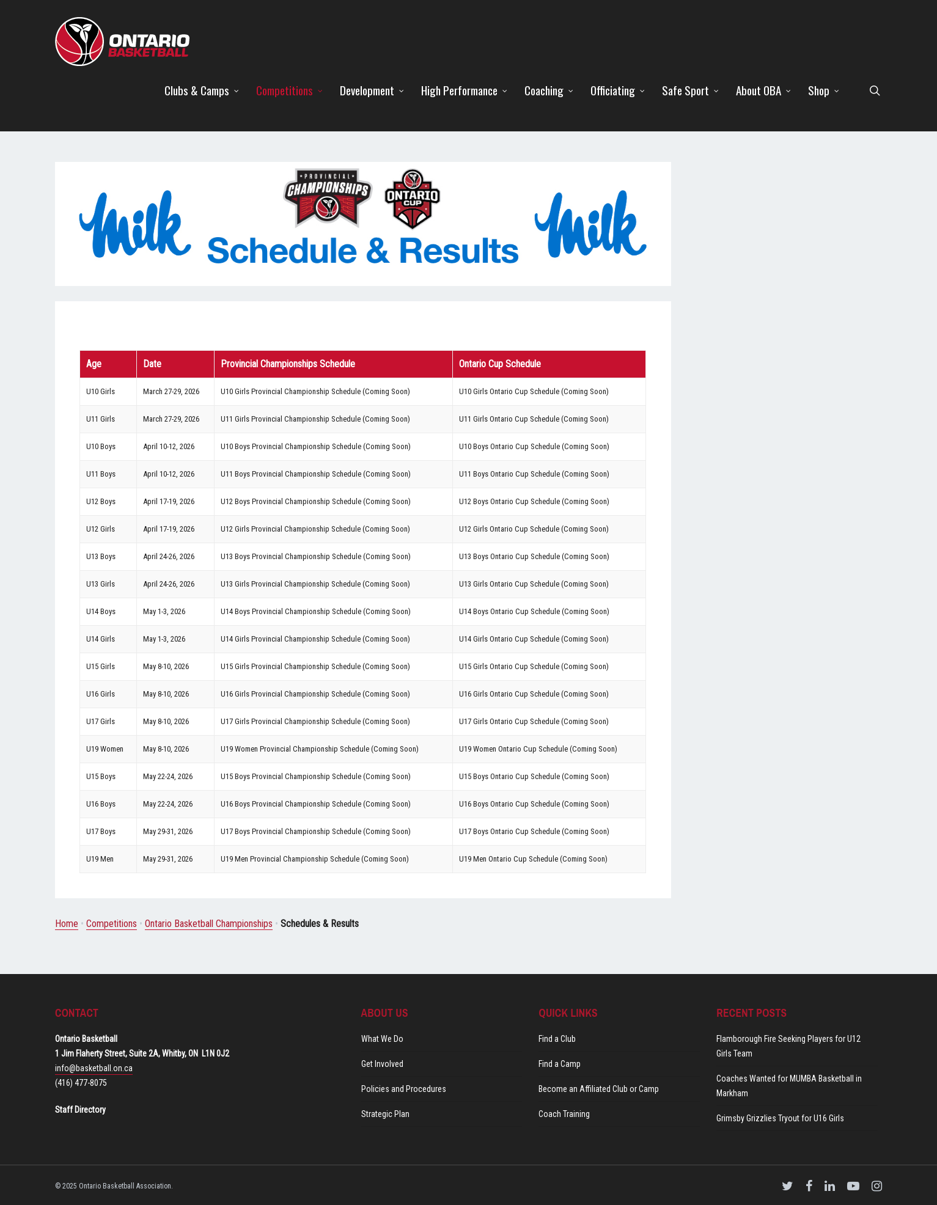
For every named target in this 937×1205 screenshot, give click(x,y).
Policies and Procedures (403, 1089)
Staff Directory (80, 1110)
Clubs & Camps (202, 89)
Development (372, 89)
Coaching (549, 89)
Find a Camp (559, 1064)
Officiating (618, 89)
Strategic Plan (385, 1114)
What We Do (382, 1039)
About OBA (764, 89)
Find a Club (557, 1039)
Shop (824, 89)
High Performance (465, 89)
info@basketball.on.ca (94, 1068)
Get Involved (382, 1064)
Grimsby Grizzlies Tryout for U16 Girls (780, 1118)
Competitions (290, 89)
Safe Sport (691, 89)
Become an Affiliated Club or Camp (598, 1089)
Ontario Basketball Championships (209, 923)
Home (66, 923)
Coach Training (564, 1114)
